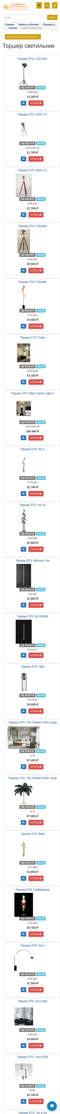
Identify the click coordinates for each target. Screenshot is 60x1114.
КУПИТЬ (36, 103)
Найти (52, 17)
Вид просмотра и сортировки (23, 37)
